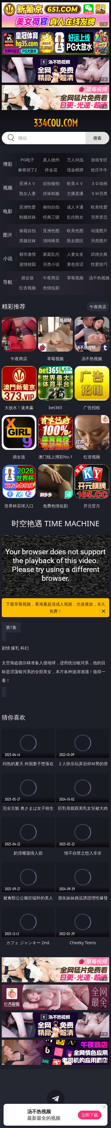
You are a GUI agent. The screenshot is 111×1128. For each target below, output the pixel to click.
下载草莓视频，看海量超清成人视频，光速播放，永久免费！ (56, 608)
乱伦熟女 (75, 217)
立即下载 (89, 1115)
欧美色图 (75, 230)
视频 (7, 187)
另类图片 (99, 240)
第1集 (11, 627)
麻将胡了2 (27, 170)
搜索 (97, 138)
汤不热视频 (99, 278)
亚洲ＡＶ (27, 183)
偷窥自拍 (27, 230)
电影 (7, 211)
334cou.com (55, 123)
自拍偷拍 (51, 183)
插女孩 (27, 278)
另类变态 (99, 217)
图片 (7, 235)
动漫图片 (99, 230)
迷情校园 (27, 264)
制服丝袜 (27, 217)
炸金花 (51, 170)
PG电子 (27, 160)
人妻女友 (75, 254)
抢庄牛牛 (99, 170)
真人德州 (51, 160)
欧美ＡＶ (75, 183)
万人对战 (75, 160)
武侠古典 (99, 254)
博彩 (7, 164)
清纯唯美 (51, 240)
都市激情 (27, 254)
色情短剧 (51, 288)
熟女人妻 (27, 193)
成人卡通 (75, 207)
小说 (7, 258)
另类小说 (51, 264)
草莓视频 (75, 278)
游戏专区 (99, 160)
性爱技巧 (99, 264)
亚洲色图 (51, 230)
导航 (7, 282)
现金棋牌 (75, 170)
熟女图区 (75, 240)
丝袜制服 (51, 193)
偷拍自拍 (51, 207)
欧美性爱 (99, 207)
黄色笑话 (75, 264)
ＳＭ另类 (99, 193)
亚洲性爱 (27, 207)
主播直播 (75, 193)
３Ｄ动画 (99, 183)
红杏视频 (27, 288)
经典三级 (51, 217)
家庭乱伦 (51, 254)
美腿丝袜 (27, 240)
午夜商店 (51, 278)
